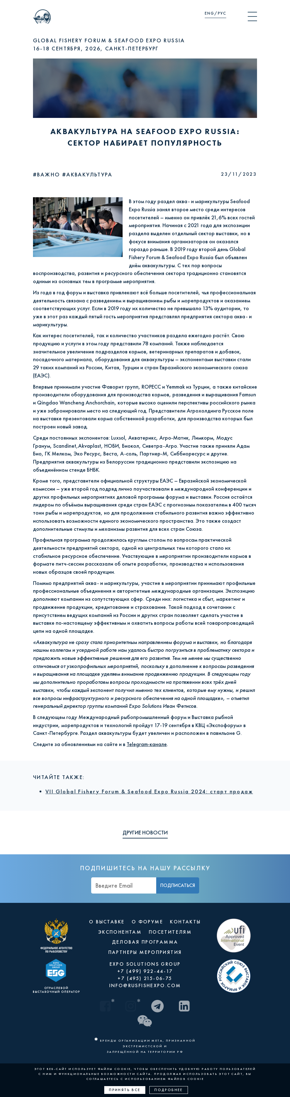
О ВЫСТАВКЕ (106, 921)
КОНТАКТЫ (185, 921)
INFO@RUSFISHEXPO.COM (145, 985)
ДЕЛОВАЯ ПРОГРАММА (145, 942)
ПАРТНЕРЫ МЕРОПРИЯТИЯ (145, 952)
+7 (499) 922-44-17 (145, 971)
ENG (209, 13)
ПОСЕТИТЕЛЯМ (170, 932)
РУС (222, 13)
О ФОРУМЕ (147, 921)
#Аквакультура (87, 174)
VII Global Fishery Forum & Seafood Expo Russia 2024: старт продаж (149, 791)
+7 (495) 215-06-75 (145, 978)
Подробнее (168, 1089)
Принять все (124, 1089)
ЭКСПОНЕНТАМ (120, 932)
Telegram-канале (147, 744)
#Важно (47, 174)
